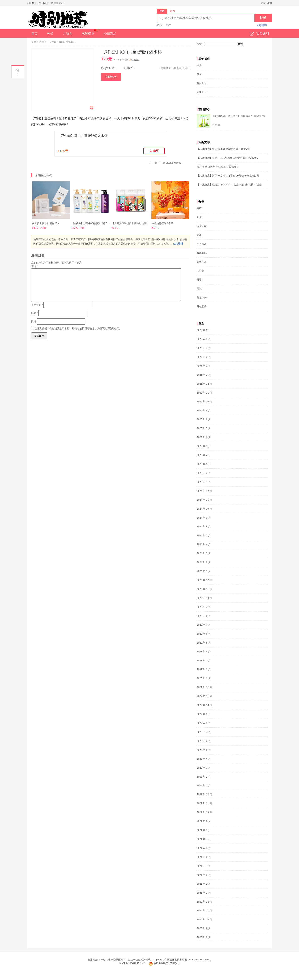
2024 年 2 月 (204, 562)
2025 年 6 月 (204, 437)
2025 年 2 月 (204, 473)
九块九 (67, 33)
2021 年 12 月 (204, 794)
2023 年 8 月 (204, 615)
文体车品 (202, 261)
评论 (34, 266)
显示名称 (37, 304)
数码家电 (202, 252)
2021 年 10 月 (204, 812)
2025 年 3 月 (204, 464)
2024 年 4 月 (204, 544)
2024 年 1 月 (204, 571)
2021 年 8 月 (204, 830)
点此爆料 (178, 243)
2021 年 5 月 (204, 857)
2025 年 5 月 (204, 446)
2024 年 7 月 (204, 535)
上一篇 (153, 163)
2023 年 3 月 (204, 660)
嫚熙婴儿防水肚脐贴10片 (46, 223)
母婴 (199, 279)
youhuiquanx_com (115, 68)
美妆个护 (202, 297)
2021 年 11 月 (204, 803)
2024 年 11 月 (204, 499)
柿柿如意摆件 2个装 (162, 223)
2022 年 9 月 (204, 714)
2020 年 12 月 (204, 901)
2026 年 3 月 (204, 357)
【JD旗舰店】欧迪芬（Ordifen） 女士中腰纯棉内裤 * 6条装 (229, 184)
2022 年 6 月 (204, 741)
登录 (199, 74)
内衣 (199, 208)
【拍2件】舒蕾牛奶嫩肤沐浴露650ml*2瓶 (94, 223)
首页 (34, 33)
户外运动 (202, 244)
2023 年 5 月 (204, 642)
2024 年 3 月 (204, 553)
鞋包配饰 (202, 306)
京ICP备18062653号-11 (132, 963)
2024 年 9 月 (204, 517)
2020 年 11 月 (204, 910)
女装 (199, 217)
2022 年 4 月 (204, 758)
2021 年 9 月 (204, 821)
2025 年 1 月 (204, 482)
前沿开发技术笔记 (177, 959)
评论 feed (202, 92)
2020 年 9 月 (204, 928)
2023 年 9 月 (204, 607)
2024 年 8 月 (204, 526)
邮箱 (34, 313)
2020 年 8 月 (204, 937)
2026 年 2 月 (204, 365)
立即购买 (111, 76)
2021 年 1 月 (204, 892)
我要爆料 (259, 34)
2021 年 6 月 (204, 848)
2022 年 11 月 (204, 696)
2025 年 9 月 (204, 410)
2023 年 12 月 (204, 580)
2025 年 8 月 (204, 419)
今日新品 (110, 33)
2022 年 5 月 (204, 749)
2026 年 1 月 (204, 374)
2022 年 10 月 (204, 705)
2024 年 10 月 (204, 508)
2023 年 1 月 (204, 678)
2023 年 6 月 (204, 633)
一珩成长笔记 (56, 3)
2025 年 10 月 (204, 401)
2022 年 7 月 (204, 732)
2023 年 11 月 (204, 589)
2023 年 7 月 (204, 624)
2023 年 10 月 (204, 598)
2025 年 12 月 (204, 383)
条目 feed (202, 83)
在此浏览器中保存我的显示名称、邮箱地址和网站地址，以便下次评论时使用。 (78, 328)
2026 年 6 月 (204, 330)
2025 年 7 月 (204, 428)
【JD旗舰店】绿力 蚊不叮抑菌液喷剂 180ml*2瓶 (238, 115)
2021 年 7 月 (204, 839)
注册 (199, 65)
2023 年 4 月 (204, 651)
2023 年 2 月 (204, 669)
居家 (41, 41)
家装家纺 (202, 226)
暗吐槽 (30, 3)
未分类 (200, 270)
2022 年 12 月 (204, 687)
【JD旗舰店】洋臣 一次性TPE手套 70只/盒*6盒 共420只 (228, 175)
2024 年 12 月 (204, 490)
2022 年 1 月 (204, 785)
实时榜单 (90, 32)
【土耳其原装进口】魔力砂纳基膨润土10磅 (135, 223)
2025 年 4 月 (204, 455)
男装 (199, 288)
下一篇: (171, 163)
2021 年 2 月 (204, 883)
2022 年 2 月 (204, 776)
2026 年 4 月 (204, 348)
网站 (33, 321)
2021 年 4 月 (204, 866)
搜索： (200, 44)
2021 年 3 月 (204, 874)
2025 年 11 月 (204, 392)
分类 (50, 33)
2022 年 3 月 (204, 767)
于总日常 (42, 3)
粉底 (159, 25)
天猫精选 (128, 68)
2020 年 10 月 (204, 919)
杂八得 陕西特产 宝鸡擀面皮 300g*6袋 (218, 166)
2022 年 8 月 (204, 723)
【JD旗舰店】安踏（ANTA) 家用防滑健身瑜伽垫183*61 (227, 157)
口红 (168, 25)
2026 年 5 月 (204, 339)
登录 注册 (266, 3)
